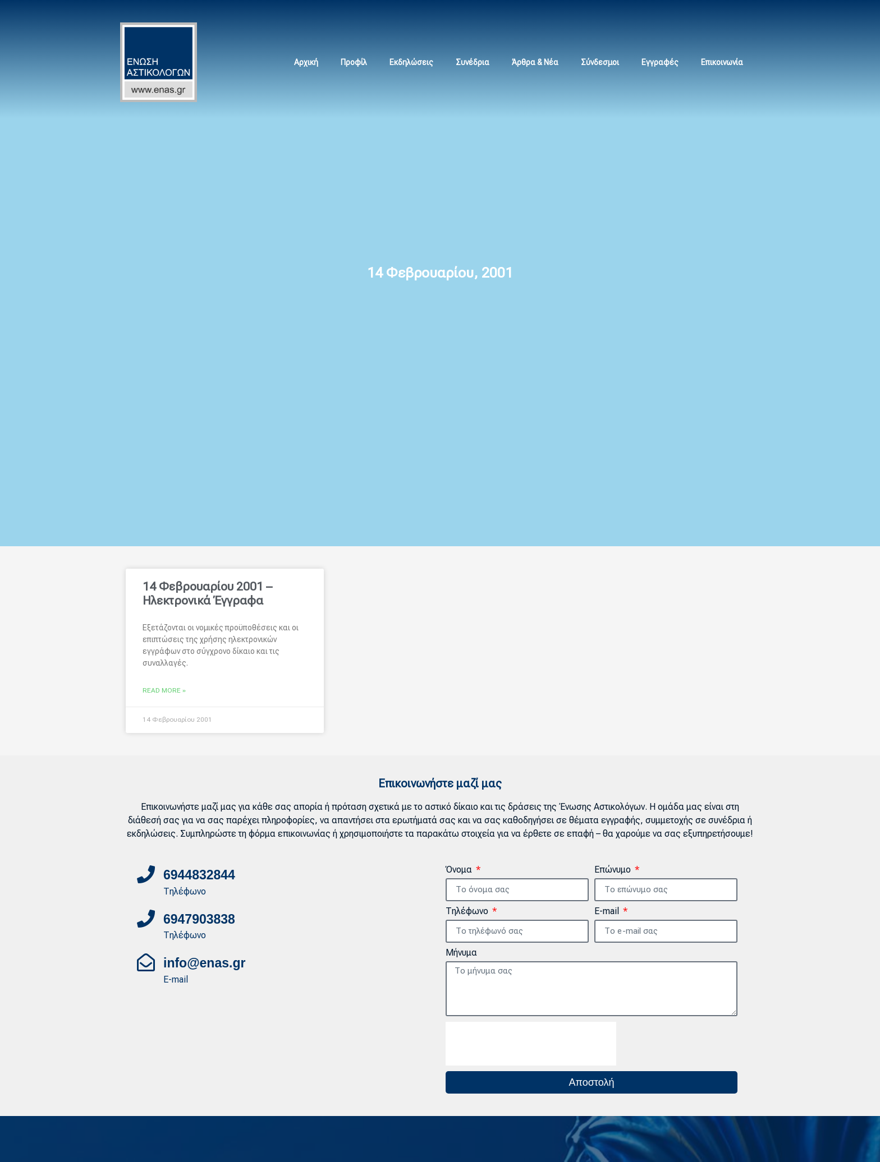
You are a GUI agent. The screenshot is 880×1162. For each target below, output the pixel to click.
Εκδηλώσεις (411, 62)
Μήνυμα (461, 953)
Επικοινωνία (722, 62)
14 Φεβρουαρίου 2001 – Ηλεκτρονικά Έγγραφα (207, 593)
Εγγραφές (660, 62)
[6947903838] (146, 919)
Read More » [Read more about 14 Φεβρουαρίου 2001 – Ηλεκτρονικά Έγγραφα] (164, 690)
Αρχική (306, 62)
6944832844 (199, 875)
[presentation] (531, 1044)
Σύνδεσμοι (600, 62)
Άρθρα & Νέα (535, 62)
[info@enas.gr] (146, 962)
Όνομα (460, 870)
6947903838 (199, 919)
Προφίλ (354, 62)
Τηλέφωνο (468, 911)
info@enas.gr (204, 963)
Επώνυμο (613, 870)
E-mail (607, 911)
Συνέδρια (472, 62)
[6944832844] (146, 874)
